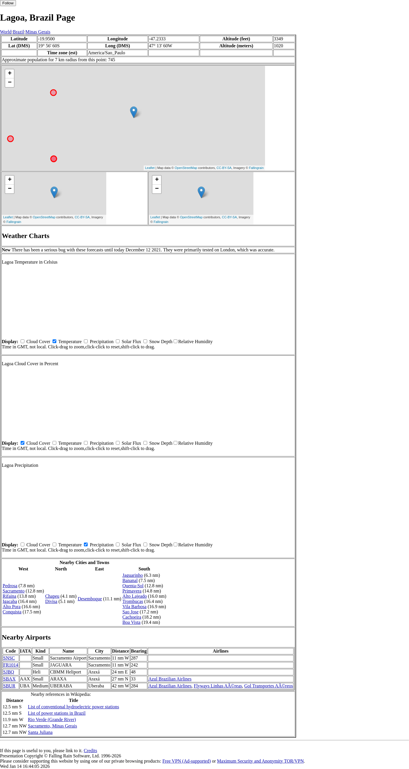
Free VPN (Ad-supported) (186, 761)
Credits (90, 750)
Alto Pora (12, 606)
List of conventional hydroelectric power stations (73, 706)
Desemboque (90, 598)
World (6, 31)
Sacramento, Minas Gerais (52, 725)
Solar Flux (131, 341)
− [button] (10, 82)
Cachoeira (131, 617)
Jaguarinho (132, 575)
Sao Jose (130, 611)
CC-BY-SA (224, 168)
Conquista (12, 611)
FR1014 (10, 664)
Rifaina (9, 596)
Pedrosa (10, 585)
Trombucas (132, 601)
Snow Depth (160, 341)
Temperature (70, 341)
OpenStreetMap (186, 168)
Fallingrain (256, 168)
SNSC (9, 657)
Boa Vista (131, 622)
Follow (8, 3)
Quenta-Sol (133, 585)
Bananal (130, 580)
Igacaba (10, 601)
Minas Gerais (38, 31)
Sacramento (14, 590)
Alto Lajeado (134, 596)
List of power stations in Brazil (57, 713)
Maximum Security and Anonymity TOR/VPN (260, 761)
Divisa (51, 601)
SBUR (9, 685)
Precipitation (101, 341)
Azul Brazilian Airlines (169, 678)
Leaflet (150, 168)
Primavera (132, 590)
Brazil (18, 31)
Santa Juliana (40, 732)
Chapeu (52, 596)
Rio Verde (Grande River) (52, 719)
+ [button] (10, 73)
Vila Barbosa (134, 606)
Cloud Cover (38, 341)
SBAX (9, 678)
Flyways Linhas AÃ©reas (218, 685)
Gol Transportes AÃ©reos (268, 685)
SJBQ (8, 671)
